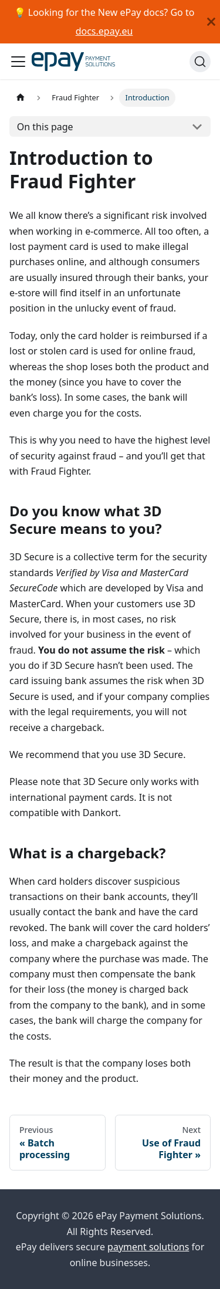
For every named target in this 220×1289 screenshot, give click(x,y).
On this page (45, 126)
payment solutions (148, 1246)
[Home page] (20, 98)
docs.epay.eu (104, 31)
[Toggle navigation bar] (18, 61)
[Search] (200, 61)
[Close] (211, 21)
